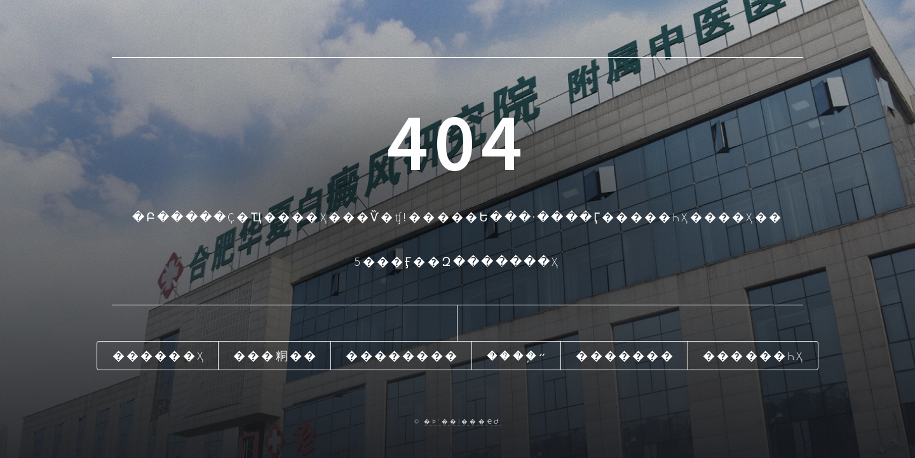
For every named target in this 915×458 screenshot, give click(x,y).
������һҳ (754, 355)
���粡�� (275, 355)
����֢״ (517, 355)
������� (625, 355)
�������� (402, 355)
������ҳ (158, 355)
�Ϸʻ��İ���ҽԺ (462, 422)
